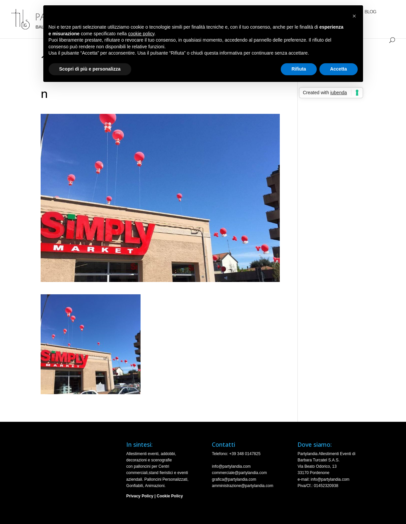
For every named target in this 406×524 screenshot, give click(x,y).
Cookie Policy (170, 496)
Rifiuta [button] (298, 69)
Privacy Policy (139, 496)
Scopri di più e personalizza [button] (90, 69)
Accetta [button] (338, 69)
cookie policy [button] (141, 33)
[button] (354, 16)
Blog (370, 11)
